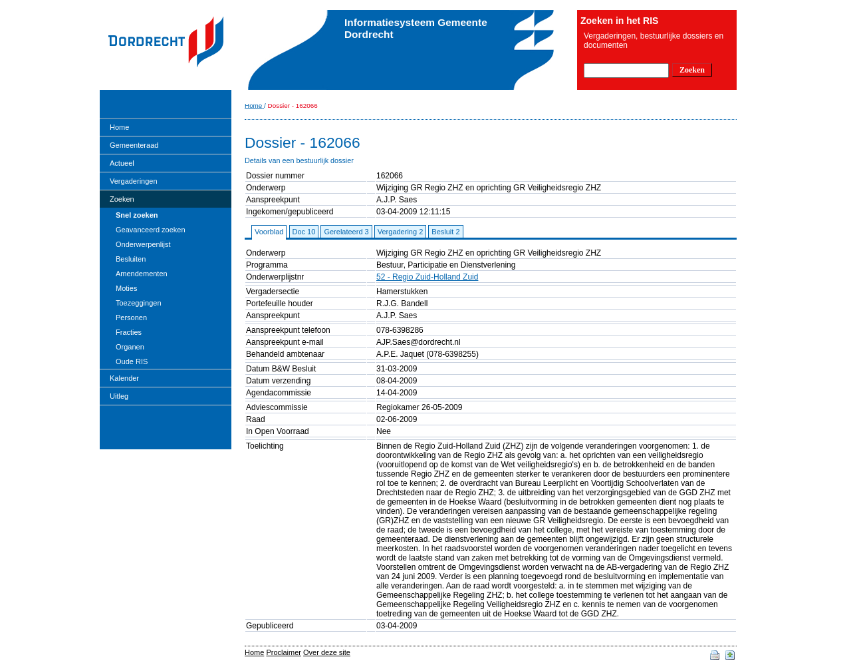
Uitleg (119, 396)
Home (119, 127)
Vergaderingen (134, 181)
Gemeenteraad (134, 145)
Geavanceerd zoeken (150, 230)
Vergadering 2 (401, 232)
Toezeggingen (139, 303)
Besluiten (131, 259)
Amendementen (142, 274)
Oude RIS (132, 361)
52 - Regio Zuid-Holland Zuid (427, 277)
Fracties (129, 332)
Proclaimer (283, 652)
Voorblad (269, 232)
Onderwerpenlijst (143, 244)
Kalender (124, 378)
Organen (130, 347)
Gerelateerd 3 (346, 232)
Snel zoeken (137, 215)
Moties (126, 288)
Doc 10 (304, 232)
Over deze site (326, 652)
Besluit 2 (445, 232)
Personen (131, 318)
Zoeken (122, 199)
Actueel (122, 163)
